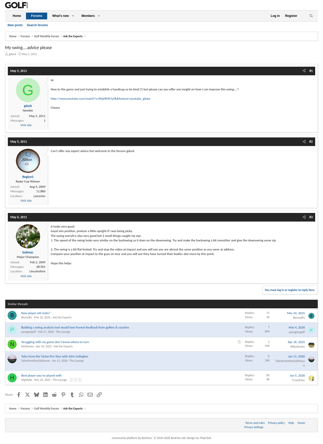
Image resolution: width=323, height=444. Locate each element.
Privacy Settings (253, 427)
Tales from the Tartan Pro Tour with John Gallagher (54, 356)
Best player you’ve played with (41, 375)
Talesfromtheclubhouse (35, 360)
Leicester (39, 196)
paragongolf (28, 332)
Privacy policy (276, 423)
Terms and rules (255, 423)
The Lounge (63, 332)
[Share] (304, 71)
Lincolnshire (37, 271)
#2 (311, 141)
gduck (12, 54)
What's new (60, 16)
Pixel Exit (205, 438)
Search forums (37, 25)
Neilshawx (27, 346)
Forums (36, 16)
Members (88, 16)
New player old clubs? (35, 313)
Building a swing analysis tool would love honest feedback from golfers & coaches (75, 327)
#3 (311, 217)
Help (291, 423)
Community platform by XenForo (149, 438)
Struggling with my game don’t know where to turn (55, 342)
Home (17, 16)
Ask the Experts (62, 317)
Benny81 (26, 317)
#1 (311, 71)
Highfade (26, 380)
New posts (15, 25)
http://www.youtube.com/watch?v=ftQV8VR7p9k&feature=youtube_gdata (100, 98)
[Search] (311, 16)
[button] (72, 16)
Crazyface (298, 380)
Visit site (26, 125)
